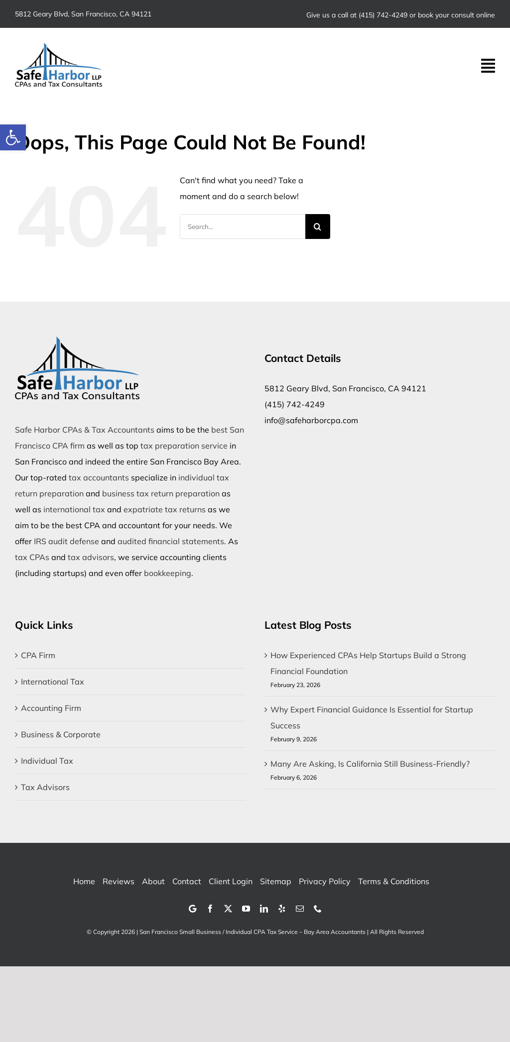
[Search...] (242, 226)
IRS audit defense (66, 541)
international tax (74, 509)
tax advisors (91, 557)
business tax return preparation (161, 493)
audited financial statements (171, 541)
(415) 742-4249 (383, 14)
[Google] (192, 909)
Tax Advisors (45, 787)
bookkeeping (167, 573)
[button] (13, 137)
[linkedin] (264, 909)
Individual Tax (47, 761)
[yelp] (282, 909)
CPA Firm (38, 655)
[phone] (318, 909)
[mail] (300, 909)
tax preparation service (184, 446)
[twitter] (228, 909)
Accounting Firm (51, 708)
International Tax (52, 682)
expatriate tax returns (165, 509)
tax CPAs (32, 557)
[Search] (317, 226)
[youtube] (246, 909)
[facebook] (210, 909)
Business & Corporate (61, 734)
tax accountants (99, 477)
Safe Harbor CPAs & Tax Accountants (84, 430)
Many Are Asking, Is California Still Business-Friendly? (370, 764)
